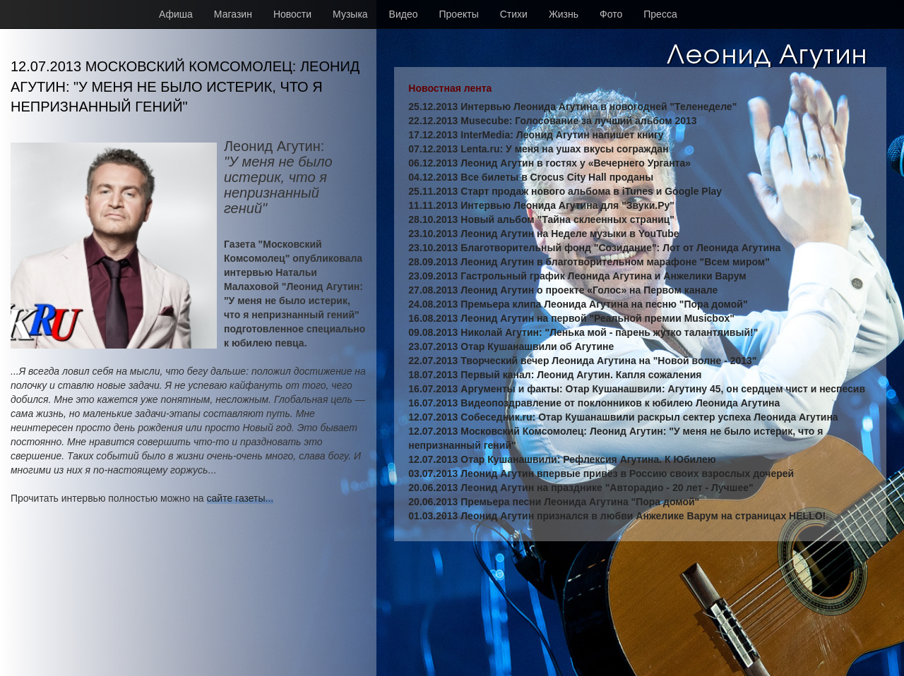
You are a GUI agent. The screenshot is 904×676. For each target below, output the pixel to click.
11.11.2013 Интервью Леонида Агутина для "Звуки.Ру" (541, 205)
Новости (292, 14)
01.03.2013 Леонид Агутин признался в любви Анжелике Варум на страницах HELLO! (617, 515)
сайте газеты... (240, 498)
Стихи (514, 14)
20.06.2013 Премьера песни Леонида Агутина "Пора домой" (553, 501)
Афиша (176, 14)
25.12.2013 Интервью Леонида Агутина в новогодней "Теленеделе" (572, 106)
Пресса (660, 14)
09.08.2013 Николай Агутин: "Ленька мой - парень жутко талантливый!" (583, 332)
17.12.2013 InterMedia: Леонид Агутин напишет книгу (535, 134)
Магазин (233, 14)
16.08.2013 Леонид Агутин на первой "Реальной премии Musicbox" (571, 318)
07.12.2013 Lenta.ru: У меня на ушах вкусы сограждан (538, 149)
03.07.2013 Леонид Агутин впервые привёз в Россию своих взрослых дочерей (601, 473)
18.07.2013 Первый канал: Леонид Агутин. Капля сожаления (554, 374)
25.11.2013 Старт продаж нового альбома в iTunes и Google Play (565, 191)
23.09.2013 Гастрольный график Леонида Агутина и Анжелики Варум (577, 276)
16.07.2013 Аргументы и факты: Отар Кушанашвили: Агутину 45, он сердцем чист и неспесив (636, 388)
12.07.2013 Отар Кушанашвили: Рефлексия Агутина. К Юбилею (561, 459)
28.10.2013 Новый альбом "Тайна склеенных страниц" (541, 219)
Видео (403, 14)
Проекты (459, 14)
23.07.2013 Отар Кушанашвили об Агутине (511, 346)
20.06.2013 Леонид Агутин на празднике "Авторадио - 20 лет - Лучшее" (580, 487)
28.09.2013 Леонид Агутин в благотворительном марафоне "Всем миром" (589, 261)
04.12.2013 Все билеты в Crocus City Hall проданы (530, 177)
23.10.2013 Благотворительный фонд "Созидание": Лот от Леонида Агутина (594, 247)
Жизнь (563, 14)
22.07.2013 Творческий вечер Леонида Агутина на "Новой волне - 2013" (582, 360)
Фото (611, 14)
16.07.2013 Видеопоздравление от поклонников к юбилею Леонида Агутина (594, 403)
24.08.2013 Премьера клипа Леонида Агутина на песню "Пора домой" (577, 304)
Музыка (350, 14)
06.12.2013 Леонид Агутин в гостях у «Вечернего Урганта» (549, 163)
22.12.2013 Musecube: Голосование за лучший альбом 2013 (552, 120)
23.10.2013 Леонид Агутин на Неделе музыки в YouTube (543, 233)
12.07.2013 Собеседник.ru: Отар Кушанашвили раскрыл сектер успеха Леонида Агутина (623, 417)
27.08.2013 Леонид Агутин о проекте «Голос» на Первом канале (563, 290)
